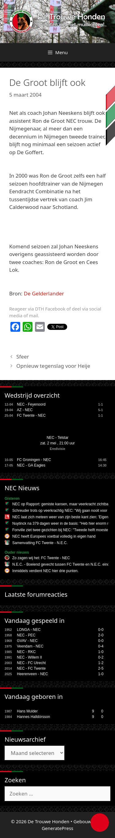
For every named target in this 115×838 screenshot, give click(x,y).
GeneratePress (57, 828)
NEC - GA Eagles (31, 465)
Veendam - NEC (30, 646)
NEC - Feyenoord (31, 404)
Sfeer (22, 356)
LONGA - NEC (28, 629)
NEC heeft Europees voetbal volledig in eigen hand (54, 536)
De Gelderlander (44, 293)
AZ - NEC (25, 410)
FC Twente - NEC (31, 415)
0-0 (100, 629)
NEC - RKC (26, 652)
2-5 (100, 668)
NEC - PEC (26, 635)
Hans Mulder (27, 711)
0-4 (100, 646)
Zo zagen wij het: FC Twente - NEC (41, 558)
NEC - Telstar (57, 437)
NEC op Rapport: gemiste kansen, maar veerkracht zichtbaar (62, 504)
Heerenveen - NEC (32, 674)
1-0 (100, 652)
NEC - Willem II (29, 657)
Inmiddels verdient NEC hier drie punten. (45, 571)
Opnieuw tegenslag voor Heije (53, 365)
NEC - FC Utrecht (31, 663)
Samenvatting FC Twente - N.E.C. (40, 543)
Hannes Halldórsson (33, 717)
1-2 (100, 663)
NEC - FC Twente (31, 668)
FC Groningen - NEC (34, 460)
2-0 (100, 635)
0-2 (100, 657)
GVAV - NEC (27, 641)
